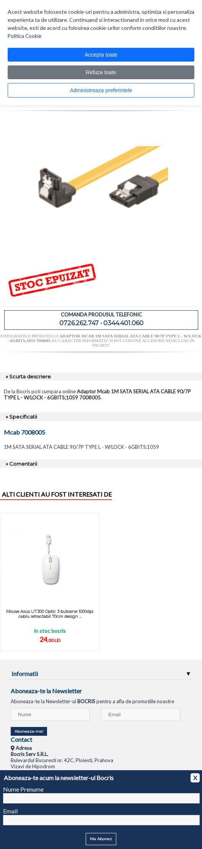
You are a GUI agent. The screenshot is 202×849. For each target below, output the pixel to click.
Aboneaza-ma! (29, 731)
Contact (21, 739)
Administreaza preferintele (101, 90)
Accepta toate (101, 55)
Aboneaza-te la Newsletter (46, 690)
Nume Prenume (23, 789)
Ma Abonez (101, 838)
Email (10, 811)
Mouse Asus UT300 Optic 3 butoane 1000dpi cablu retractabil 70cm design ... (49, 614)
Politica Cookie (24, 36)
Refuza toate (101, 72)
